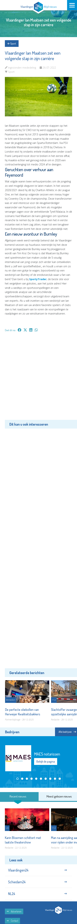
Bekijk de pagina (45, 761)
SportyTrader (38, 279)
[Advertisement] (38, 378)
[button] (17, 779)
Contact (12, 920)
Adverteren (14, 911)
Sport (12, 43)
